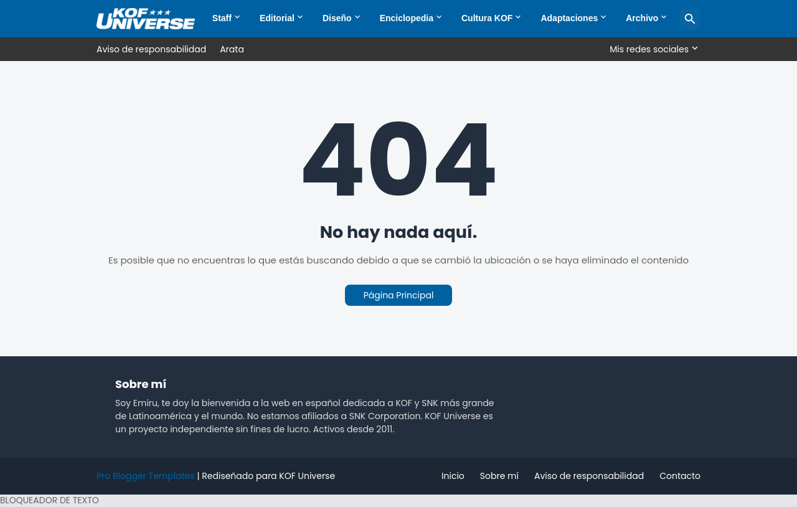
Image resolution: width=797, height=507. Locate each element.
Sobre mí (499, 476)
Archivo (642, 18)
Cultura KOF (486, 18)
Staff (222, 18)
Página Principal (399, 295)
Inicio (453, 476)
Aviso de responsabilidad (151, 49)
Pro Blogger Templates (146, 476)
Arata (232, 49)
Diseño (337, 18)
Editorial (277, 18)
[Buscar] (689, 18)
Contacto (679, 476)
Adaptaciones (569, 18)
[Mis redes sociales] (651, 49)
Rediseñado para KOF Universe (268, 476)
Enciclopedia (406, 18)
